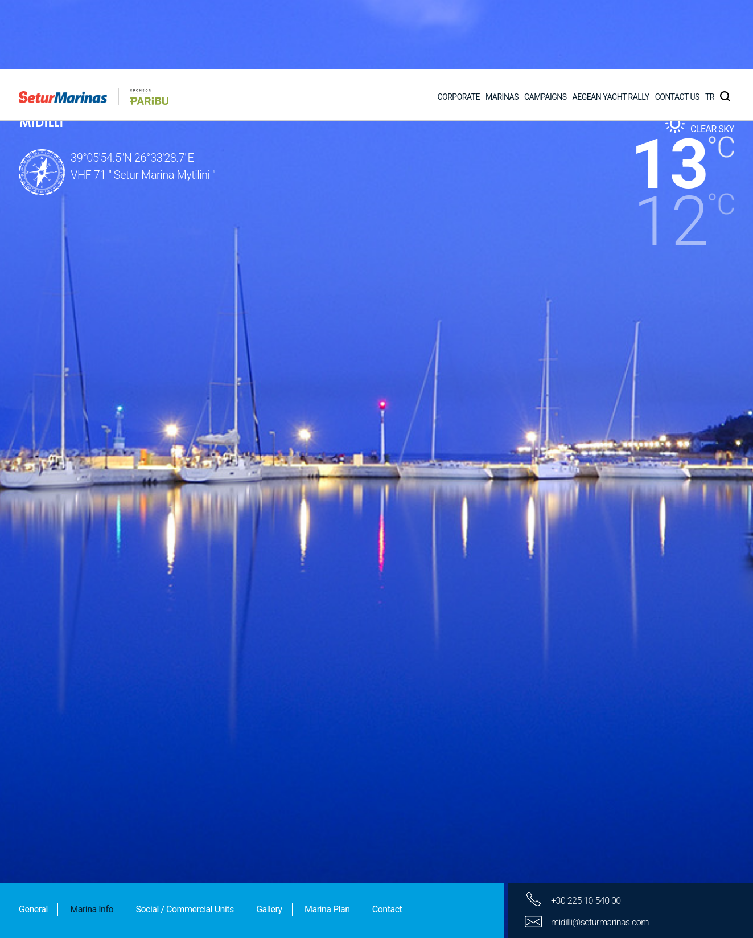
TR (709, 27)
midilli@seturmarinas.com (600, 852)
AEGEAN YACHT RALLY (611, 27)
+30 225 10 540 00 (586, 831)
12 (671, 152)
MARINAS (502, 27)
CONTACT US (677, 27)
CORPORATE (458, 27)
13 (670, 95)
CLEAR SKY (712, 59)
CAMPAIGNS (545, 27)
